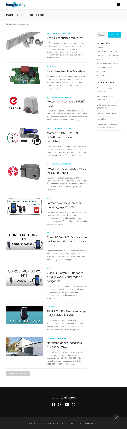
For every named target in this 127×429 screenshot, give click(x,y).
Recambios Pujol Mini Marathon (66, 71)
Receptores (101, 75)
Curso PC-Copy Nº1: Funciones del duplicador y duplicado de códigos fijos (65, 277)
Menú (119, 4)
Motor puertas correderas (59, 33)
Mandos (50, 307)
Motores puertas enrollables (60, 128)
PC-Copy (50, 198)
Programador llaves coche (107, 63)
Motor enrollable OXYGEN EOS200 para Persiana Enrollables (62, 137)
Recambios (51, 67)
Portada (9, 24)
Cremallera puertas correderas (65, 38)
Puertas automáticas (56, 338)
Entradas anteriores (18, 374)
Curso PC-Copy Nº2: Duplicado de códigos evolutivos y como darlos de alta (67, 241)
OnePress (77, 423)
